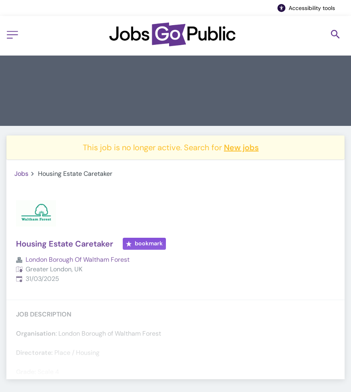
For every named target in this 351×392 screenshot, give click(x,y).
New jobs (241, 147)
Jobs (21, 173)
